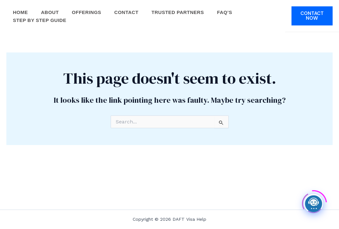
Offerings (89, 8)
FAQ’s (230, 8)
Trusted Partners (182, 8)
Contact (130, 8)
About (51, 8)
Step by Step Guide (40, 26)
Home (20, 8)
